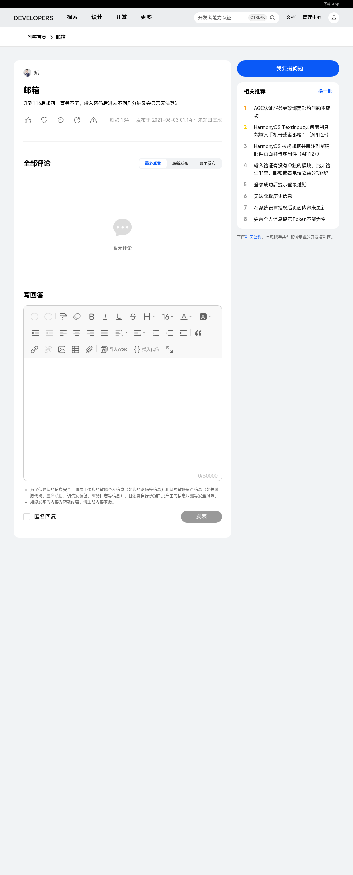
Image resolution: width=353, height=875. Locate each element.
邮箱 (61, 37)
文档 (291, 17)
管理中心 (312, 17)
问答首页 (36, 37)
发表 (201, 516)
